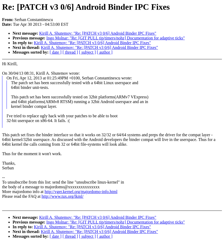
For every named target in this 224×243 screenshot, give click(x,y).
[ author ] (105, 52)
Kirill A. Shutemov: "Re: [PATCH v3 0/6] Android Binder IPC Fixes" (97, 33)
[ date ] (55, 52)
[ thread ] (70, 52)
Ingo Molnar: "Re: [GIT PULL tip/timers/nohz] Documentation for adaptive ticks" (115, 38)
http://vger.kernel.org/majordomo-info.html (81, 191)
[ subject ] (87, 52)
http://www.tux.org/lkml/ (62, 196)
